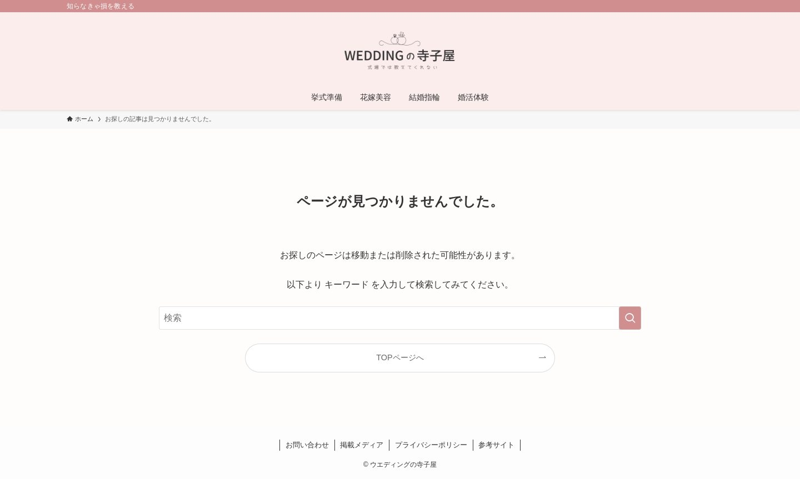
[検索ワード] (400, 318)
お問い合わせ (307, 445)
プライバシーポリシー (431, 445)
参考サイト (496, 445)
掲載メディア (361, 445)
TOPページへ (399, 357)
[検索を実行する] (630, 318)
